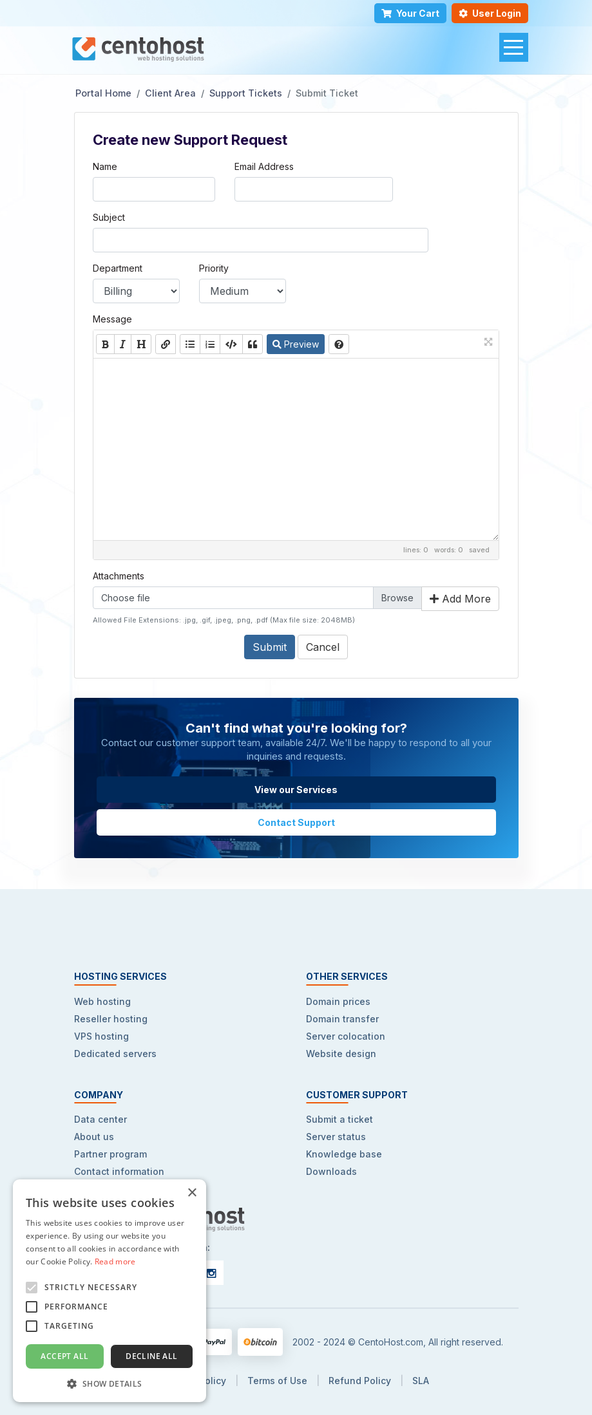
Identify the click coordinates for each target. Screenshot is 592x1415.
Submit (270, 647)
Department (117, 268)
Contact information (119, 1171)
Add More (460, 598)
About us (94, 1136)
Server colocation (345, 1036)
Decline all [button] (151, 1356)
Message (112, 319)
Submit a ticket (339, 1119)
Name (105, 166)
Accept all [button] (64, 1356)
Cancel (322, 647)
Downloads (331, 1171)
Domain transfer (342, 1018)
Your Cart (410, 13)
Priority (214, 268)
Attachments (118, 575)
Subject (109, 217)
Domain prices (338, 1001)
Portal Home (103, 93)
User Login (490, 13)
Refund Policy (360, 1380)
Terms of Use (277, 1380)
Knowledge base (344, 1153)
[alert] (109, 1290)
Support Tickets (245, 93)
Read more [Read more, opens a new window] (115, 1261)
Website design (341, 1053)
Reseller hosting (111, 1018)
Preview (295, 344)
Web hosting (102, 1001)
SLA (420, 1380)
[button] (109, 1383)
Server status (336, 1136)
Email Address (264, 166)
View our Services (296, 789)
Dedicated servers (115, 1053)
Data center (100, 1119)
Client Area (170, 93)
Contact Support (296, 822)
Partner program (110, 1153)
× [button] (191, 1193)
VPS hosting (101, 1036)
